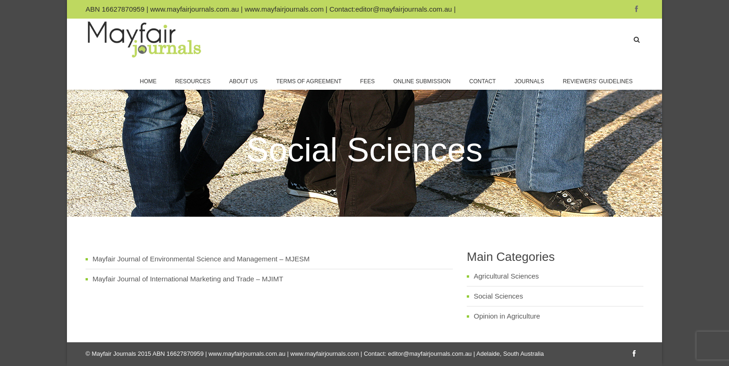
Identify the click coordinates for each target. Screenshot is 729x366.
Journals (529, 81)
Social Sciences (498, 296)
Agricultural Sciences (506, 276)
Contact (482, 81)
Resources (193, 81)
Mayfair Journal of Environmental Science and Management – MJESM (201, 259)
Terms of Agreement (309, 81)
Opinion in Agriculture (507, 316)
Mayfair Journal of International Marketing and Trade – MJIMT (188, 279)
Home (148, 81)
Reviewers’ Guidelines (598, 81)
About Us (243, 81)
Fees (367, 81)
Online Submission (422, 81)
